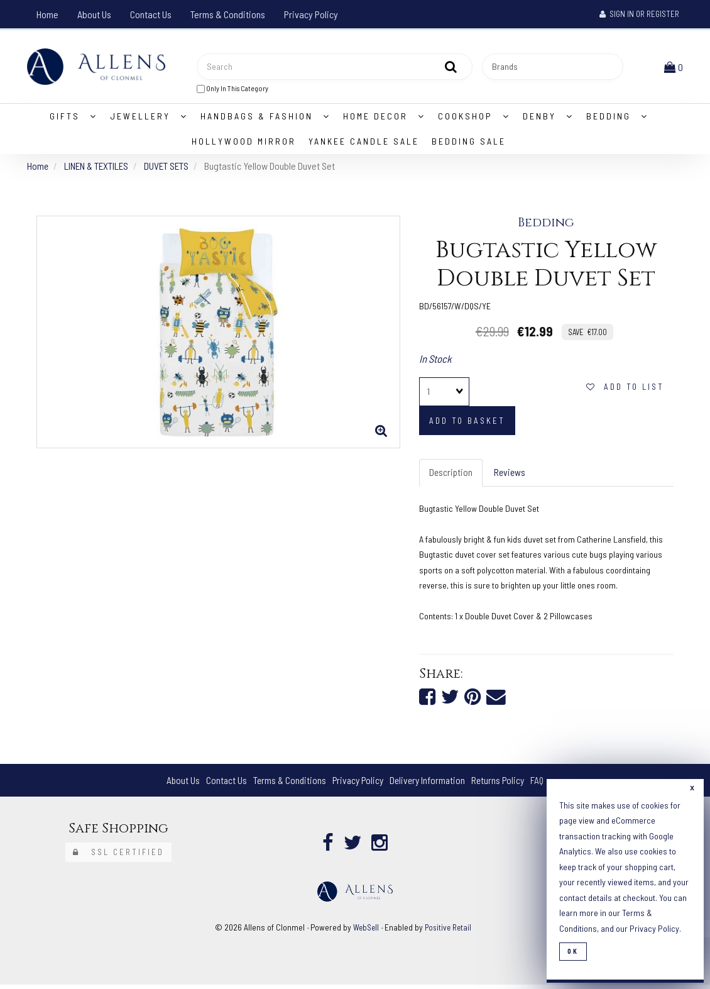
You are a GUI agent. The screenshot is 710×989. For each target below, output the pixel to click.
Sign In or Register (639, 14)
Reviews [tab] (511, 476)
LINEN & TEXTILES (99, 168)
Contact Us (151, 14)
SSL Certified (118, 856)
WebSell (365, 931)
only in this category (232, 89)
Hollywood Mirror (244, 143)
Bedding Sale (469, 143)
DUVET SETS (171, 168)
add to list (625, 390)
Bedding (546, 226)
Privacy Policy (311, 14)
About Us (94, 14)
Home (47, 14)
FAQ (542, 784)
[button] (675, 68)
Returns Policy (501, 784)
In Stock (435, 361)
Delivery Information (429, 784)
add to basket (467, 424)
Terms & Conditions (227, 14)
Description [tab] (451, 476)
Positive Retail (449, 931)
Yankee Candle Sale (364, 143)
